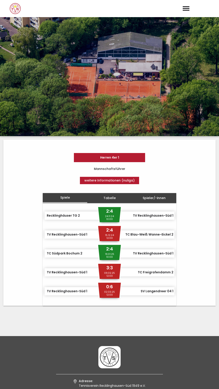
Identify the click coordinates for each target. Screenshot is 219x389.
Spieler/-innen (154, 118)
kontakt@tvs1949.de (113, 337)
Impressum (180, 381)
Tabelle (109, 118)
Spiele (65, 117)
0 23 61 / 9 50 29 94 (112, 331)
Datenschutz (206, 381)
